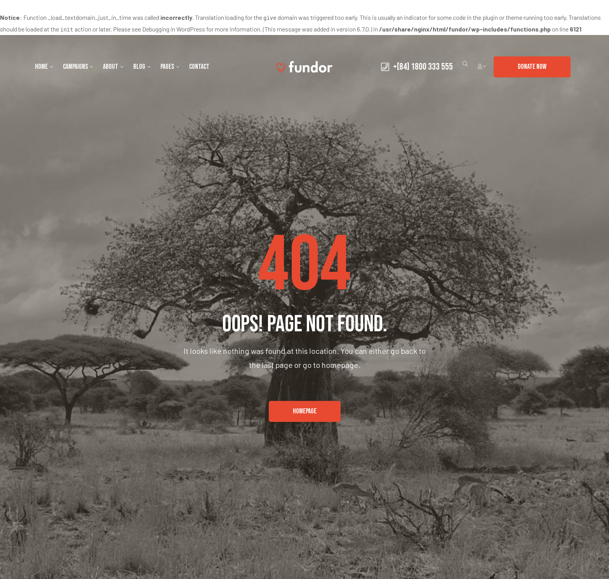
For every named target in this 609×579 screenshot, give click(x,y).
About (113, 67)
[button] (532, 66)
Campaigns (78, 67)
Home (44, 67)
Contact (199, 67)
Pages (169, 67)
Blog (142, 67)
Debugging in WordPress (173, 29)
